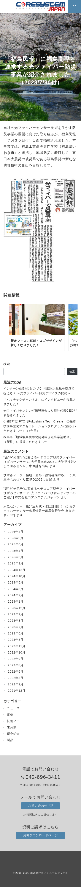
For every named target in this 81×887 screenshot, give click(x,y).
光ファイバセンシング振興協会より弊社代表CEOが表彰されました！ (39, 413)
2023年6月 (16, 633)
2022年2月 (16, 684)
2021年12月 (16, 690)
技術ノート (15, 721)
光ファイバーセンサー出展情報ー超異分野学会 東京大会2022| (39, 511)
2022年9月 (16, 658)
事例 (10, 714)
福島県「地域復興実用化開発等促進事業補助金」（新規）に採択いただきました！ (38, 439)
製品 (10, 740)
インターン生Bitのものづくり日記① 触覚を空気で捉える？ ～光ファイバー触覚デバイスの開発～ (39, 391)
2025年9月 (16, 538)
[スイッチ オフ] (63, 6)
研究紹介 (13, 733)
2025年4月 (16, 551)
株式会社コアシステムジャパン (49, 872)
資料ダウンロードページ (40, 835)
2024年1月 (16, 601)
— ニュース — (40, 50)
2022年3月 (16, 678)
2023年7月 (16, 627)
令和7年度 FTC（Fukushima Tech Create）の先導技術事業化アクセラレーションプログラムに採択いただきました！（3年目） (39, 426)
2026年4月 (16, 531)
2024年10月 (16, 576)
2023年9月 (16, 614)
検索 (6, 364)
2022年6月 (16, 671)
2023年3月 (16, 639)
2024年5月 (16, 582)
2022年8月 (16, 665)
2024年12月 (16, 570)
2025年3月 (16, 557)
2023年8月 (16, 620)
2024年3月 (16, 589)
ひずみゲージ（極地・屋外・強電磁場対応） (35, 475)
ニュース (13, 708)
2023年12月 (16, 608)
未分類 (11, 727)
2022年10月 (16, 652)
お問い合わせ (40, 805)
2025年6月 (16, 544)
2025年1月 (16, 563)
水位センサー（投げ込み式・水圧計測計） (33, 506)
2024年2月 (16, 595)
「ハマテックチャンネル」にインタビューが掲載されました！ (39, 402)
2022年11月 (16, 646)
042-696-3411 (42, 777)
